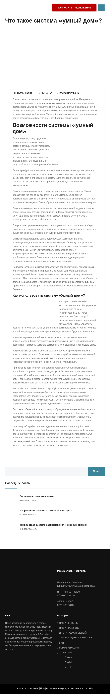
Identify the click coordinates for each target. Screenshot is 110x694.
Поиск (96, 471)
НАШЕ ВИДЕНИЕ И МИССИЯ (76, 637)
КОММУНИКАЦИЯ (69, 647)
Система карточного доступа (36, 496)
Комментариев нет (68, 93)
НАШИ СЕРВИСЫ (68, 623)
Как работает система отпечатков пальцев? (45, 510)
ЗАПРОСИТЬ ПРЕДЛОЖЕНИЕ (74, 7)
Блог (61, 642)
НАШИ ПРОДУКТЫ (69, 627)
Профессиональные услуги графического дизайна (67, 688)
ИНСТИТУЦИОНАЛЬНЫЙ (73, 632)
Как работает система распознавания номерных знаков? (53, 524)
